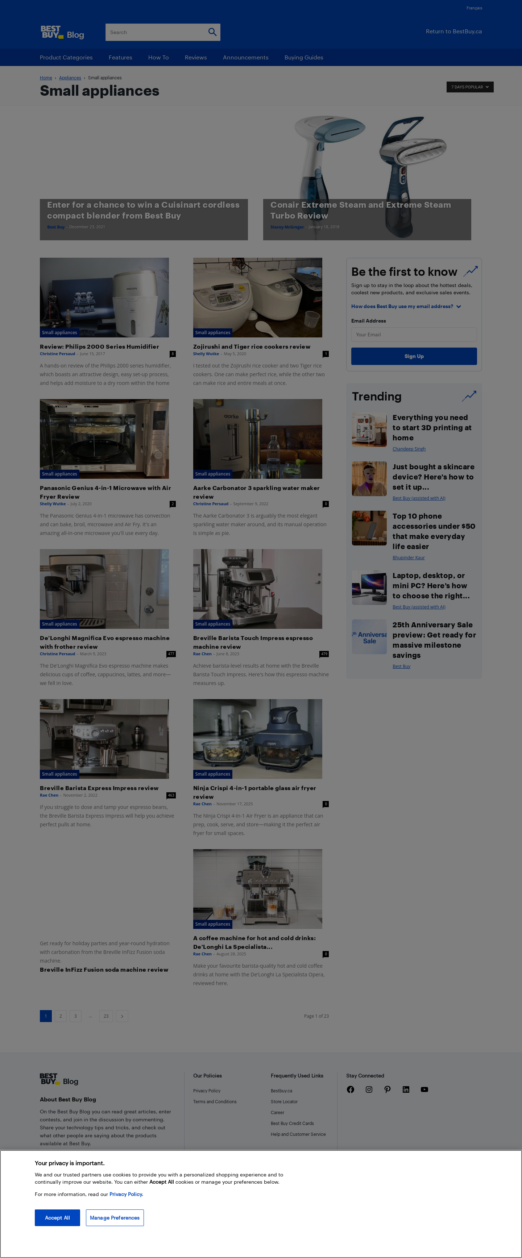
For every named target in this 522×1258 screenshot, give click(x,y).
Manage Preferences (115, 1218)
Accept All (57, 1218)
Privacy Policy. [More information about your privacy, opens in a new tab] (126, 1194)
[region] (261, 1204)
